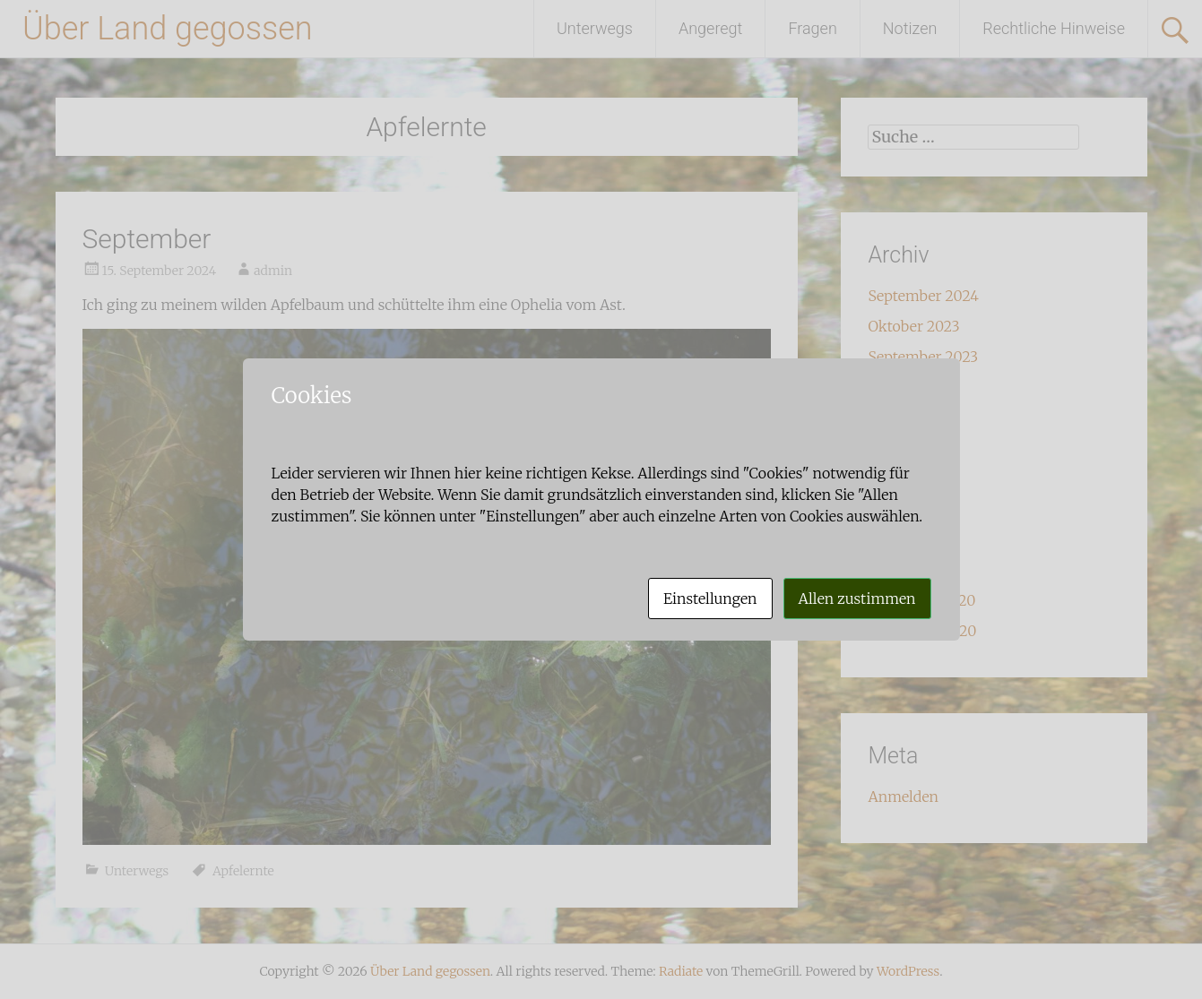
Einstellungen (710, 598)
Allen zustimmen (857, 598)
